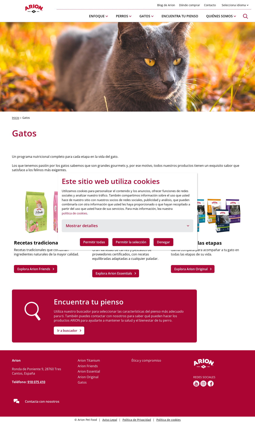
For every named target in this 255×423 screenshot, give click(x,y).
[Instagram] (203, 384)
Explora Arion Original (190, 269)
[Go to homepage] (24, 9)
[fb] (211, 384)
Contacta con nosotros (42, 401)
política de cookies (74, 213)
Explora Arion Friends (33, 269)
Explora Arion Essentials (114, 273)
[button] (98, 16)
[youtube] (196, 384)
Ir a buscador (67, 330)
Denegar (163, 242)
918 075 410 (36, 382)
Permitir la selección (131, 242)
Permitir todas (94, 242)
